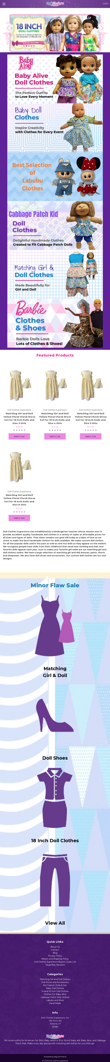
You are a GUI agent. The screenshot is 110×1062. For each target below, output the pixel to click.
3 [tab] (57, 49)
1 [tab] (48, 49)
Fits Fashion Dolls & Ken (55, 985)
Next (102, 28)
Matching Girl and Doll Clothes (55, 979)
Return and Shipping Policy (55, 959)
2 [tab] (53, 49)
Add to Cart (19, 436)
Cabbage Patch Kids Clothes (55, 997)
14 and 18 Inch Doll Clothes (55, 991)
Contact (55, 950)
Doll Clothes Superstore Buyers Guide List (55, 962)
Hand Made (55, 1003)
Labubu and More (55, 1000)
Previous (8, 28)
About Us (55, 947)
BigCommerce (60, 1057)
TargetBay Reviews (55, 965)
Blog (55, 953)
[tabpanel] (55, 32)
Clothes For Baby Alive (55, 994)
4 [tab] (62, 49)
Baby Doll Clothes (55, 988)
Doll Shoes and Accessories (55, 982)
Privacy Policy (55, 956)
